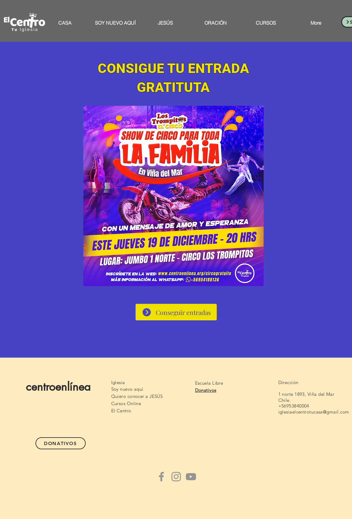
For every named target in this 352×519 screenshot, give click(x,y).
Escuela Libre (209, 383)
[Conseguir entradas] (176, 312)
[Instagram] (176, 476)
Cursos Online (126, 403)
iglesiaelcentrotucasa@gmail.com (313, 412)
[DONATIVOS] (60, 443)
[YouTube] (191, 476)
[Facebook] (161, 476)
